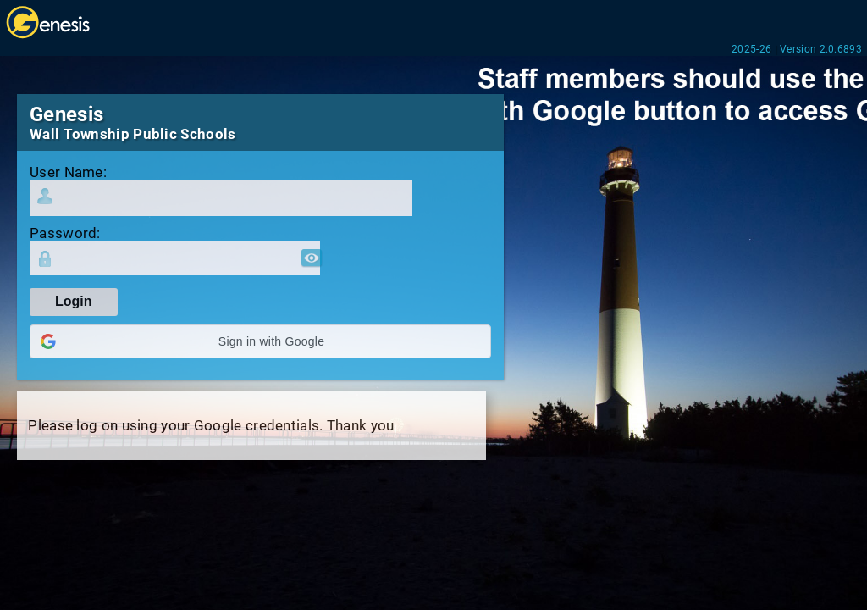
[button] (260, 341)
